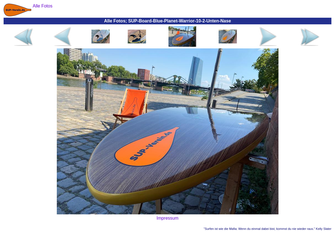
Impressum (167, 218)
